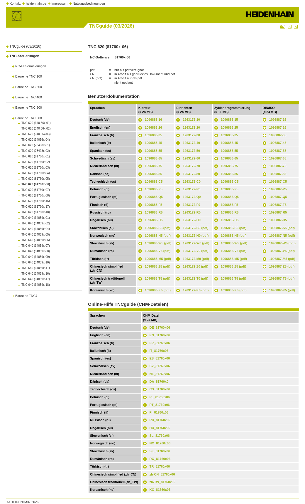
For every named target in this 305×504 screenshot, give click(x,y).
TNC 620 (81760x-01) (35, 156)
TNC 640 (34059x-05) (35, 234)
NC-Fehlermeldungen (30, 66)
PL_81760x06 (160, 397)
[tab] (44, 45)
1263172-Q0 (192, 197)
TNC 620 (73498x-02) (35, 150)
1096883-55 (153, 150)
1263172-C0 (192, 181)
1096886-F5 (229, 204)
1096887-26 (278, 127)
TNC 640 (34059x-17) (35, 279)
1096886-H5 (230, 220)
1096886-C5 (230, 181)
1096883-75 (153, 166)
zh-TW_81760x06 (162, 482)
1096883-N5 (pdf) (158, 235)
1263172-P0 (191, 189)
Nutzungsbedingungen (89, 3)
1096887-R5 (278, 212)
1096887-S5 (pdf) (282, 228)
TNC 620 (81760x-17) (35, 206)
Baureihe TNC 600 (28, 118)
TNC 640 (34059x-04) (35, 229)
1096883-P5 (153, 189)
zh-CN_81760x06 (162, 474)
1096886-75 (229, 166)
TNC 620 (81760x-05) (35, 178)
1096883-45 (153, 143)
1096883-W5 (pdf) (158, 243)
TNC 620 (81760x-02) (35, 162)
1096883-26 (153, 127)
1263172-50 (191, 150)
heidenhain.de (36, 3)
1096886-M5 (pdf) (234, 259)
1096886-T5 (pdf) (233, 278)
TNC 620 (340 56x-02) (36, 128)
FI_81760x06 (159, 412)
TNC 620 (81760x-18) (35, 212)
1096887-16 (278, 119)
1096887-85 (278, 174)
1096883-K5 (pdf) (158, 290)
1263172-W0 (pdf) (196, 243)
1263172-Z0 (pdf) (195, 266)
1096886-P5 (229, 189)
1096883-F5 (153, 204)
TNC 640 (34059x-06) (35, 240)
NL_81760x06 (160, 374)
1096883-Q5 (154, 197)
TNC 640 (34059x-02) (35, 223)
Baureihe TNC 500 (28, 107)
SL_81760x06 (160, 435)
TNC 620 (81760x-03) (35, 167)
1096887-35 (278, 135)
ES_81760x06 (160, 358)
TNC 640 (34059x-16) (35, 273)
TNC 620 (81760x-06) (35, 184)
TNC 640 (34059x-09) (35, 256)
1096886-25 (229, 127)
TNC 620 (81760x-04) (35, 173)
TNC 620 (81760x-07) (35, 189)
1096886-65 (229, 158)
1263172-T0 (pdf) (195, 278)
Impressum (59, 3)
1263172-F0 (191, 204)
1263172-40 (191, 143)
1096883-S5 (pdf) (157, 228)
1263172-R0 (192, 212)
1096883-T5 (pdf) (157, 278)
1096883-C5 (154, 181)
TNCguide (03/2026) (25, 46)
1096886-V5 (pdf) (233, 251)
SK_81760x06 (160, 451)
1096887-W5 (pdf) (282, 243)
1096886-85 (229, 174)
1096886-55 (229, 150)
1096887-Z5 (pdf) (282, 266)
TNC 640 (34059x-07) (35, 245)
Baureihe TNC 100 (28, 76)
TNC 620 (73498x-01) (35, 145)
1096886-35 (229, 135)
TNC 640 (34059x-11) (35, 268)
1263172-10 (191, 119)
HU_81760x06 (160, 428)
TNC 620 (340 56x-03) (36, 134)
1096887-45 (278, 143)
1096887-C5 (278, 181)
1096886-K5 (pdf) (234, 290)
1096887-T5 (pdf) (282, 278)
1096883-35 (153, 135)
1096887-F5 (278, 204)
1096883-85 (153, 174)
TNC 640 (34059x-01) (35, 217)
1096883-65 (153, 158)
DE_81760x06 (160, 327)
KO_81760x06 (160, 489)
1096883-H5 (154, 220)
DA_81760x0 (159, 381)
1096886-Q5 (230, 197)
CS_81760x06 (160, 389)
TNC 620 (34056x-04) (35, 139)
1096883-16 (153, 119)
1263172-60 (191, 158)
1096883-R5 (154, 212)
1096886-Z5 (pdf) (233, 266)
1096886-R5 (230, 212)
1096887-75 (278, 166)
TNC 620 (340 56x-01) (36, 123)
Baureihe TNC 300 (28, 87)
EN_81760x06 (160, 335)
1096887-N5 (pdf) (282, 235)
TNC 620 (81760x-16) (35, 201)
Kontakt (15, 3)
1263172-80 (191, 174)
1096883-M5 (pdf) (158, 259)
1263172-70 (191, 166)
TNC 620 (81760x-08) (35, 195)
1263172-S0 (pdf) (195, 228)
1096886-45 (229, 143)
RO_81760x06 (160, 459)
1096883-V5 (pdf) (157, 251)
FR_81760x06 (160, 343)
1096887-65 (278, 158)
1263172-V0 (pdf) (195, 251)
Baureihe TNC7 (26, 296)
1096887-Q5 (278, 197)
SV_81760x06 (160, 366)
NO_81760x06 (160, 443)
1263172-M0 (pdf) (196, 259)
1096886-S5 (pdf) (233, 228)
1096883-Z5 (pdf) (157, 266)
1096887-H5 (278, 220)
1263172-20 (191, 127)
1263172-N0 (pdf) (196, 235)
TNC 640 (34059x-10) (35, 262)
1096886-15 (229, 119)
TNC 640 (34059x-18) (35, 284)
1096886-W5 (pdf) (234, 243)
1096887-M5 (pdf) (282, 259)
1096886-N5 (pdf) (234, 235)
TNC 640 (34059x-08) (35, 251)
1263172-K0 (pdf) (196, 290)
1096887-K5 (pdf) (282, 290)
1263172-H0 (192, 220)
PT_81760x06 (160, 404)
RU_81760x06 (160, 420)
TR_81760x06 (160, 466)
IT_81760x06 (159, 350)
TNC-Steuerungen (24, 56)
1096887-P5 (278, 189)
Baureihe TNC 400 (28, 97)
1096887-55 (278, 150)
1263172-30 (191, 135)
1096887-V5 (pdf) (282, 251)
